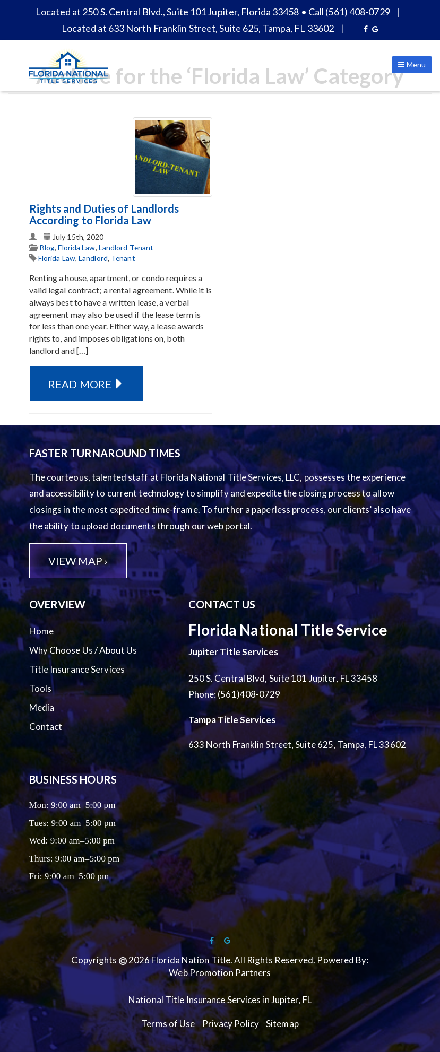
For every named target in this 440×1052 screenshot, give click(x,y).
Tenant (123, 258)
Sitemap (282, 1023)
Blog (47, 247)
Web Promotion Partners (220, 972)
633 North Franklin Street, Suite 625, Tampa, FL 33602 (297, 744)
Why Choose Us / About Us (83, 650)
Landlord (93, 258)
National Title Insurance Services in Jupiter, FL (220, 999)
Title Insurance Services (77, 669)
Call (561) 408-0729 (349, 12)
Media (42, 707)
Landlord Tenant (126, 247)
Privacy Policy (230, 1023)
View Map (78, 560)
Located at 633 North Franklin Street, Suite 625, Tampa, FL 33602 (198, 28)
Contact (46, 726)
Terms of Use (168, 1023)
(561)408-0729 (249, 694)
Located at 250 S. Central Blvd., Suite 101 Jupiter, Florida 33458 (167, 12)
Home (41, 631)
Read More (86, 384)
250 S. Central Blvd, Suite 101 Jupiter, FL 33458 (283, 678)
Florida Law (76, 247)
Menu (412, 64)
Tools (40, 688)
